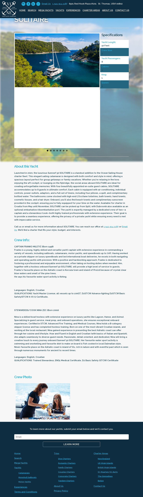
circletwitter (33, 4)
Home (22, 10)
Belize (101, 481)
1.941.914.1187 (59, 4)
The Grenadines (105, 476)
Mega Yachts (45, 10)
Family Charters (65, 467)
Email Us (46, 4)
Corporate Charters (67, 476)
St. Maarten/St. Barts (108, 472)
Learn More (71, 444)
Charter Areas (91, 10)
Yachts (60, 10)
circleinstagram (23, 4)
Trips (56, 453)
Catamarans (24, 473)
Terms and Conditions (25, 492)
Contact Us (122, 10)
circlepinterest (38, 4)
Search (32, 10)
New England (104, 459)
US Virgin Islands (105, 463)
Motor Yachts (24, 482)
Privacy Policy (61, 491)
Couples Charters (66, 472)
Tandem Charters (66, 481)
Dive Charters (64, 459)
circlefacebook (28, 4)
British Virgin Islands (107, 467)
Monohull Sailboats (27, 477)
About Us (107, 10)
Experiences (73, 10)
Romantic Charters (66, 463)
